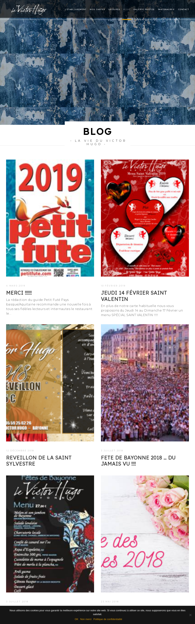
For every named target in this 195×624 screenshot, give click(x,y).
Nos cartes (97, 9)
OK (76, 619)
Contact (183, 9)
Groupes (114, 9)
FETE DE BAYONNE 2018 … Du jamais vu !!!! (138, 444)
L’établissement (75, 9)
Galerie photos (144, 9)
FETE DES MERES (123, 592)
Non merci (85, 619)
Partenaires (166, 9)
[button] (50, 202)
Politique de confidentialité (107, 619)
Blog (126, 9)
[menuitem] (76, 9)
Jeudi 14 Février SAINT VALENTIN (134, 280)
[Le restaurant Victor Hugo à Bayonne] (29, 9)
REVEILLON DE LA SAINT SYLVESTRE (39, 444)
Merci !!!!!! (19, 277)
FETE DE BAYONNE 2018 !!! (39, 592)
